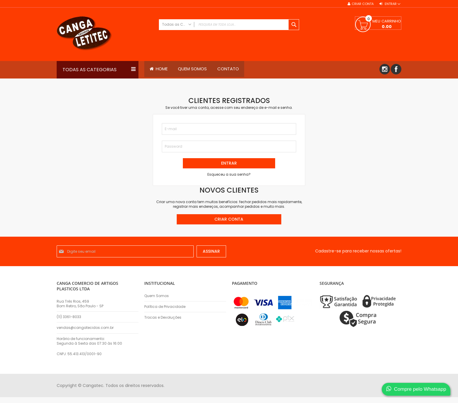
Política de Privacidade (164, 306)
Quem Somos (156, 296)
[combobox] (229, 25)
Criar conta (363, 4)
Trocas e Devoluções (162, 317)
